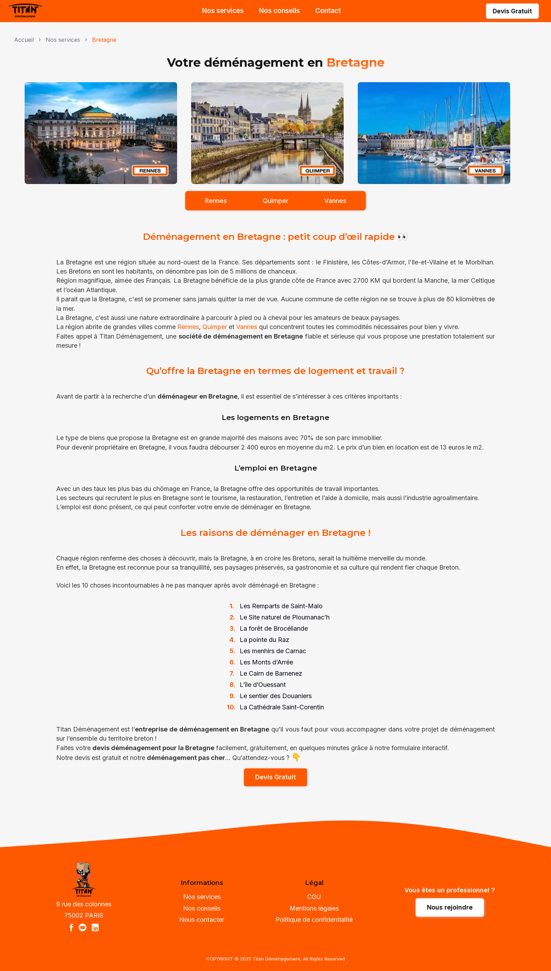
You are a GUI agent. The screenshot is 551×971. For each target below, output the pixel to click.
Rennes (188, 326)
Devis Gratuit (512, 11)
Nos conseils (279, 11)
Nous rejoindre (450, 907)
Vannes (246, 326)
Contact (328, 11)
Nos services (223, 11)
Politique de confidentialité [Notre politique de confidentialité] (314, 919)
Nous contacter (201, 919)
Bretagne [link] (104, 39)
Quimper (214, 326)
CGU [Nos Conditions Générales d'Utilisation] (314, 896)
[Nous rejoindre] (450, 907)
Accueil (24, 39)
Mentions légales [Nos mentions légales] (314, 908)
